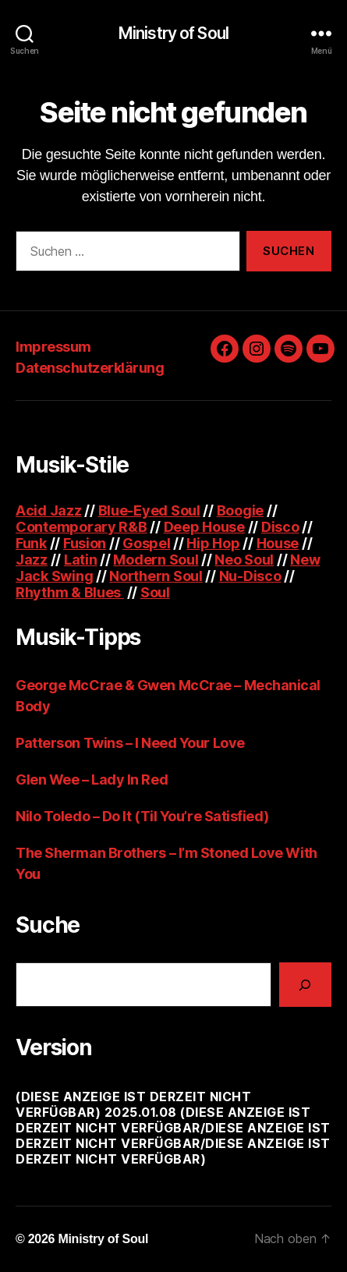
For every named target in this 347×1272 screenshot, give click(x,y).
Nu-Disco (250, 576)
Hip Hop (212, 543)
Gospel (146, 543)
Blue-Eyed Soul (149, 510)
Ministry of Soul (173, 33)
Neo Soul (244, 559)
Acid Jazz (49, 510)
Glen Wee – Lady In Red (92, 779)
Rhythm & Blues (70, 592)
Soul (155, 592)
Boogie (240, 510)
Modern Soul (155, 559)
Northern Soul (156, 576)
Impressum (53, 346)
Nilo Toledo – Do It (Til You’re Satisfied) (142, 816)
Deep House (204, 527)
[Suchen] (305, 984)
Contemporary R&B (81, 527)
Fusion (84, 543)
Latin (80, 559)
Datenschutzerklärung (90, 368)
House (278, 543)
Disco (280, 527)
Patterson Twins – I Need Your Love (130, 743)
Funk (31, 543)
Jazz (32, 559)
